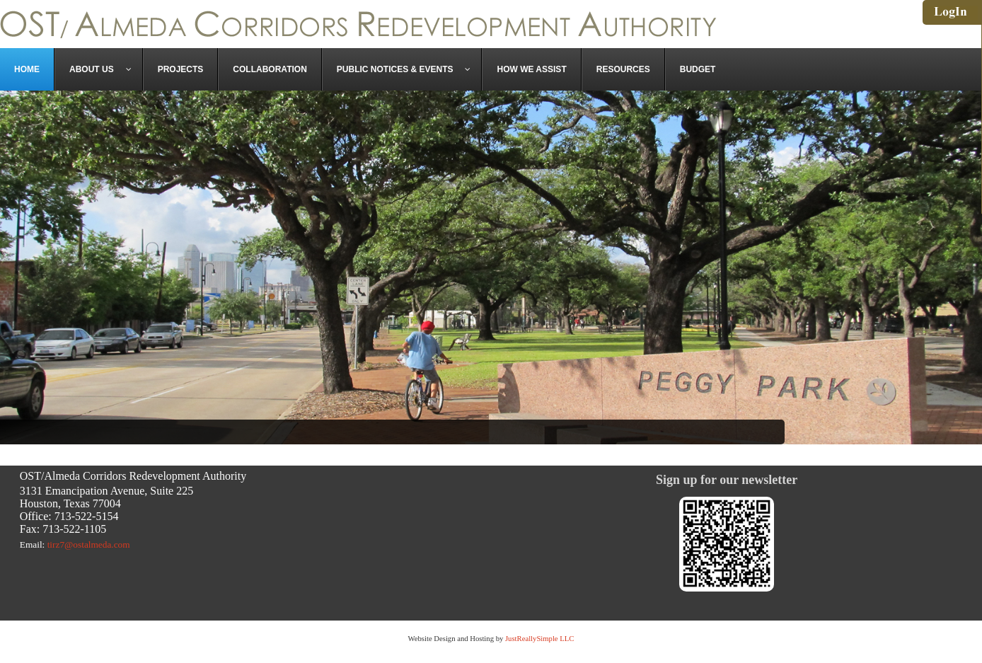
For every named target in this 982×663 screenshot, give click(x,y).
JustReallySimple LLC (538, 638)
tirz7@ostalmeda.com (88, 544)
